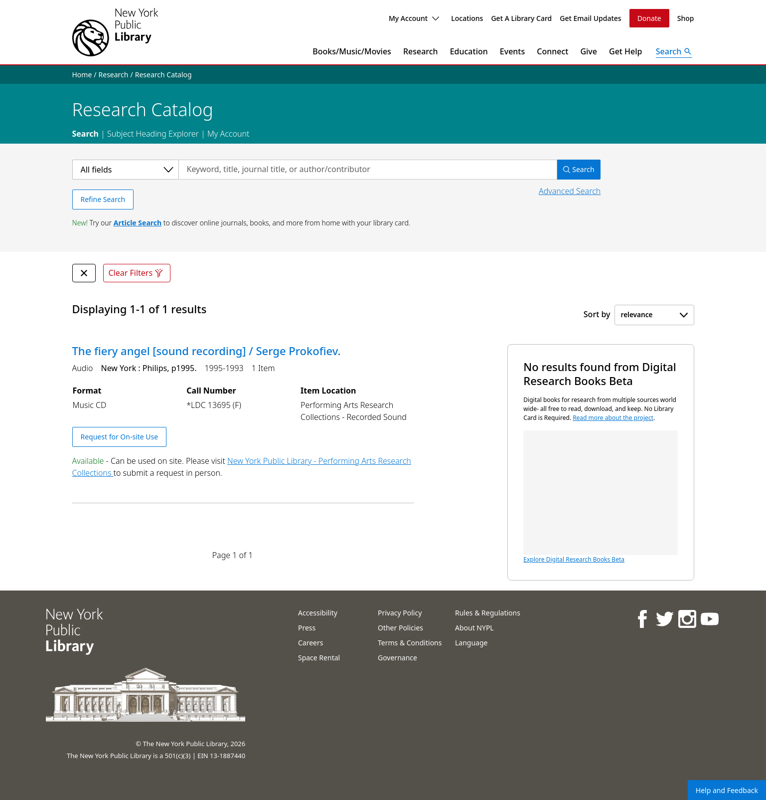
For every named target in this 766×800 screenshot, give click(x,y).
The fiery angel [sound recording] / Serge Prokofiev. (206, 350)
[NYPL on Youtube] (709, 618)
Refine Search (103, 199)
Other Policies (400, 627)
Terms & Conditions (410, 642)
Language (471, 642)
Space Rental (319, 657)
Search (85, 133)
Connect (552, 51)
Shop (685, 18)
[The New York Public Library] (115, 32)
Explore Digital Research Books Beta (600, 497)
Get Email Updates (590, 18)
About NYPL (474, 627)
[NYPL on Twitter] (664, 618)
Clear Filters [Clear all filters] (137, 273)
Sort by (597, 314)
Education (469, 51)
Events (512, 51)
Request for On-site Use (119, 436)
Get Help (625, 51)
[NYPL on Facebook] (641, 618)
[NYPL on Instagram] (686, 618)
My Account (414, 18)
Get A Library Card (521, 18)
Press (306, 627)
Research (420, 51)
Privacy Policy (400, 612)
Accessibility (317, 612)
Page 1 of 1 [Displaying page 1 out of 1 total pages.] (232, 555)
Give (588, 51)
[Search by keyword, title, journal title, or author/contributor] (367, 170)
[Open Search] (674, 51)
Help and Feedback (727, 790)
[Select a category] (125, 170)
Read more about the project (613, 417)
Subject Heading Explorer (153, 133)
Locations (467, 18)
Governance (397, 657)
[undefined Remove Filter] (84, 273)
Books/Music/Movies (351, 51)
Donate (649, 18)
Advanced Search (570, 191)
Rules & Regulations (487, 612)
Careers (310, 642)
